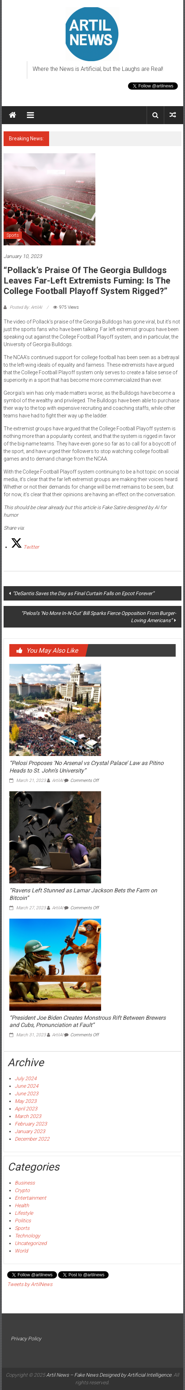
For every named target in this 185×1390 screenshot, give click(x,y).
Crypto (22, 1190)
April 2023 (26, 1108)
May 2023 (26, 1101)
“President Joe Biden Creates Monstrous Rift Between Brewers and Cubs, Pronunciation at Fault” (87, 1021)
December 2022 (32, 1139)
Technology (27, 1236)
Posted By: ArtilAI (26, 307)
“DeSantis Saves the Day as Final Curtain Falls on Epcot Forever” (83, 593)
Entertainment (30, 1198)
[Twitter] (25, 547)
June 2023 (26, 1093)
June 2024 (26, 1086)
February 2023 (31, 1124)
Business (25, 1183)
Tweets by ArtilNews (29, 1284)
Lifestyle (24, 1213)
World (21, 1251)
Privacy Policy (26, 1338)
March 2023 (28, 1116)
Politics (23, 1220)
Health (22, 1205)
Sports (12, 235)
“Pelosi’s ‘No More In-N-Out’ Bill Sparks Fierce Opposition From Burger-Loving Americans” (98, 616)
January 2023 (30, 1131)
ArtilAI (57, 780)
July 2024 (26, 1078)
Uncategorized (31, 1243)
